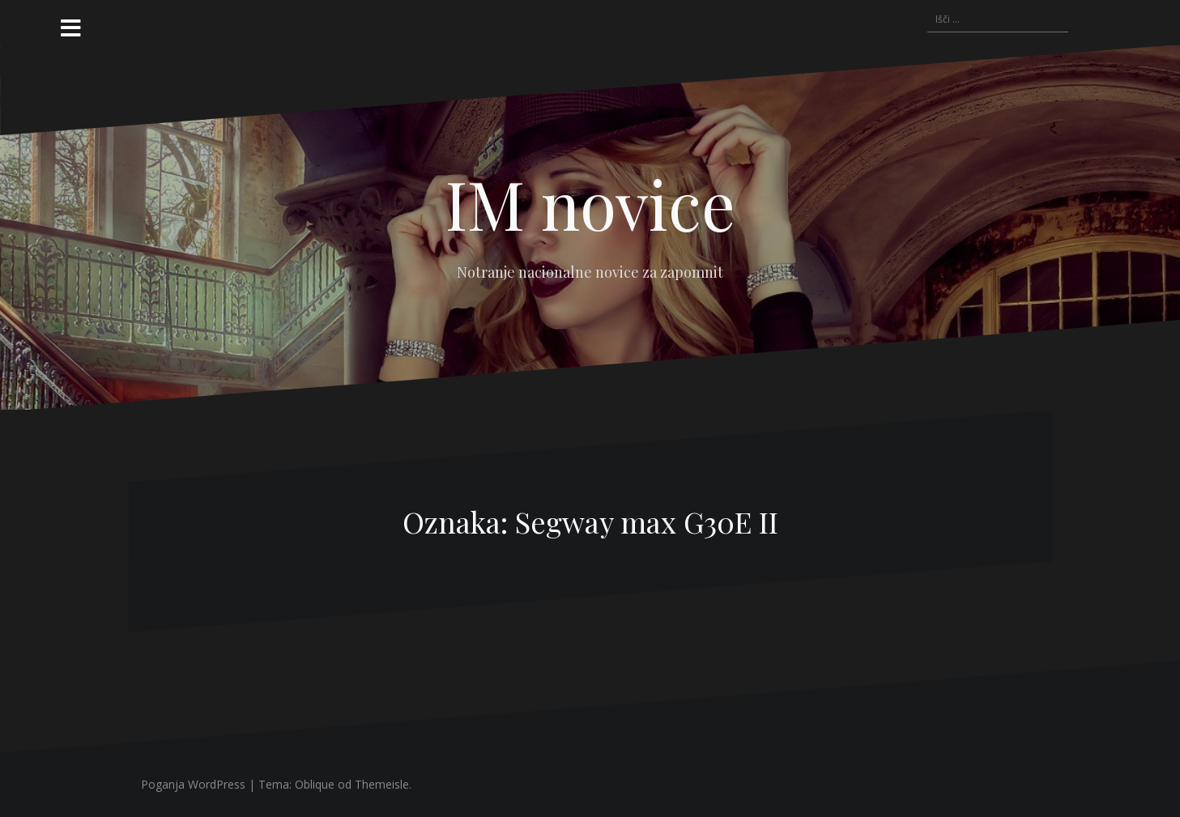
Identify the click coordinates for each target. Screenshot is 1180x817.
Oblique (314, 784)
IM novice (590, 203)
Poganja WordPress (193, 784)
